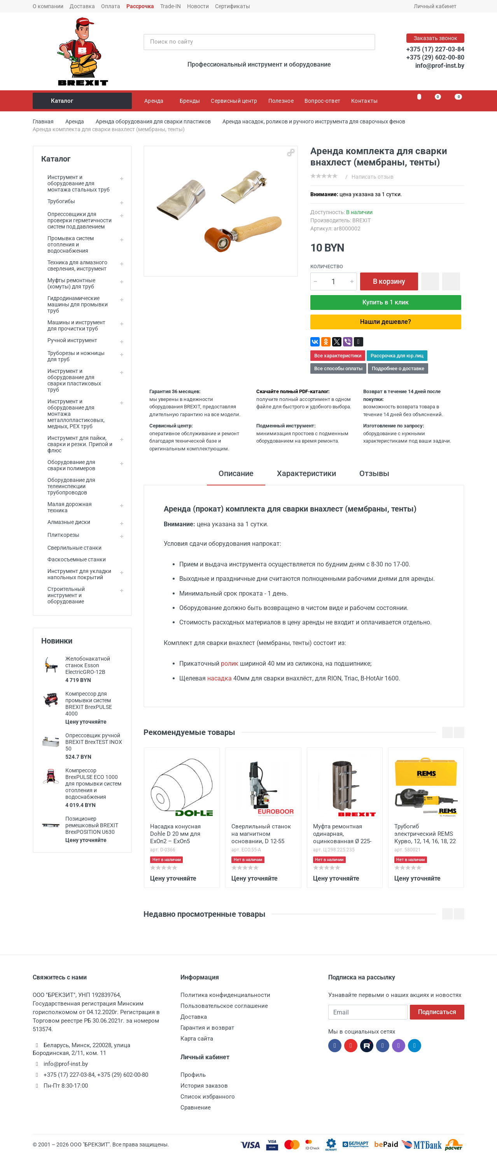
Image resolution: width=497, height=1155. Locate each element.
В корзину (389, 281)
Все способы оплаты (338, 368)
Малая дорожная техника (66, 507)
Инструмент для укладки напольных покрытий (76, 574)
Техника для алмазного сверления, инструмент (74, 265)
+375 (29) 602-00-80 (435, 57)
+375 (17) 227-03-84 (435, 49)
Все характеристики (337, 356)
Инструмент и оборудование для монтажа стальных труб (75, 183)
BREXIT (361, 220)
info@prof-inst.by (439, 65)
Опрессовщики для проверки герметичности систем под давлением (76, 220)
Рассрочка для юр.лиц (397, 356)
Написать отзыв (373, 177)
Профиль (193, 1074)
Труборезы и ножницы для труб (73, 356)
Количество (326, 266)
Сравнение (195, 1107)
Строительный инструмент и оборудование (63, 595)
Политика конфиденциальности (225, 995)
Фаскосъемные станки (73, 559)
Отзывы (374, 473)
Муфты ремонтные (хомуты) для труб (68, 283)
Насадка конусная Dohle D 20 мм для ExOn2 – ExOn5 (175, 834)
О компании (48, 6)
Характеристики (306, 473)
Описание (236, 473)
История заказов (204, 1085)
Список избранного (207, 1096)
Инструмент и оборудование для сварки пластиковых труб (71, 380)
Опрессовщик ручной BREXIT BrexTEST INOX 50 (93, 742)
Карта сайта (196, 1038)
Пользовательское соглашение (224, 1005)
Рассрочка (140, 6)
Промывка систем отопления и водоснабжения (67, 244)
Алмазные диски (65, 522)
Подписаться (437, 1012)
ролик (229, 663)
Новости (198, 6)
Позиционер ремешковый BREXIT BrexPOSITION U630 (91, 825)
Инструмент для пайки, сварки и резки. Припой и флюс (76, 444)
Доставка (82, 6)
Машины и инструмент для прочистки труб (73, 325)
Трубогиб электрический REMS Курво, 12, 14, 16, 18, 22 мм (425, 834)
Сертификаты (232, 6)
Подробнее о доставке (398, 368)
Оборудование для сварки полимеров (68, 465)
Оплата (110, 6)
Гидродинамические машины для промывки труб (74, 304)
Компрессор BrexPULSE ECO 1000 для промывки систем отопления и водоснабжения (93, 783)
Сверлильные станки (71, 548)
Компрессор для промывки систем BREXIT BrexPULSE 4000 (88, 704)
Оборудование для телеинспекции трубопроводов (68, 486)
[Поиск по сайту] (251, 42)
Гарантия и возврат (207, 1027)
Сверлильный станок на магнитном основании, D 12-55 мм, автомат (261, 834)
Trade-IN (170, 6)
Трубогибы (58, 201)
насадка (219, 678)
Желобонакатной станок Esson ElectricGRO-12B (87, 665)
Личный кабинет (438, 6)
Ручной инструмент (69, 340)
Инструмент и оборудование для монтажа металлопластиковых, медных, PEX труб (73, 413)
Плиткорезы (60, 535)
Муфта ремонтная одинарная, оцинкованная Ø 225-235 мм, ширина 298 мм (342, 834)
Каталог (83, 100)
